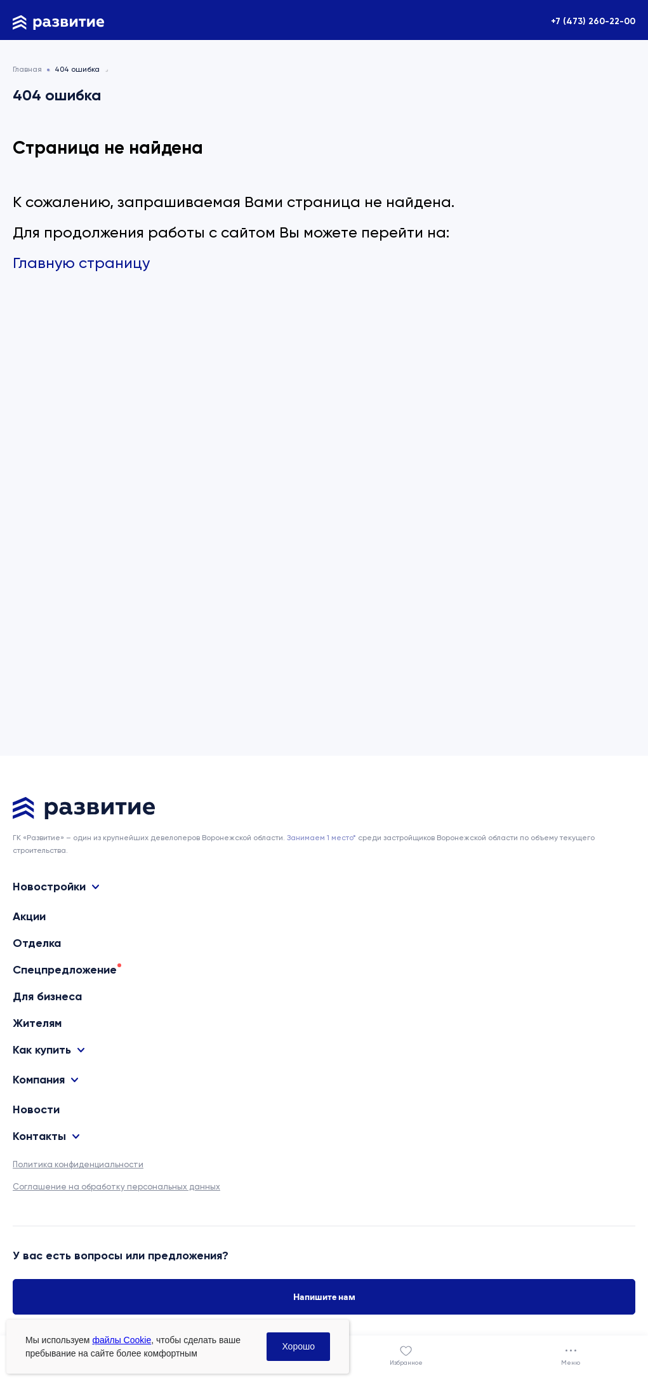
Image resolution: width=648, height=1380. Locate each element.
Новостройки (49, 887)
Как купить (42, 1050)
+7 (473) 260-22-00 (593, 21)
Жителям (37, 1023)
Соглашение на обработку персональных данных (116, 1186)
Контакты (39, 1136)
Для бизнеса (47, 996)
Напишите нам (324, 1297)
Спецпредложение (65, 970)
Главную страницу (81, 263)
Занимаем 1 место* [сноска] (321, 837)
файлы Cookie (121, 1340)
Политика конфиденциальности (78, 1164)
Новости (36, 1109)
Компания (39, 1080)
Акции (29, 916)
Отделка (37, 943)
